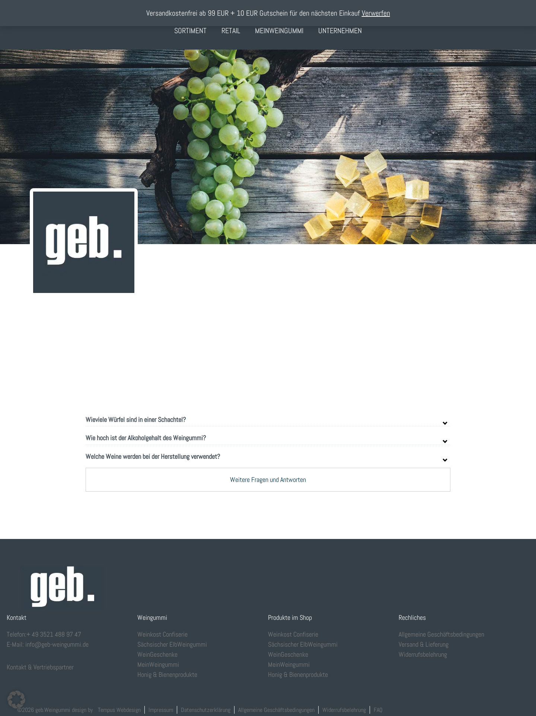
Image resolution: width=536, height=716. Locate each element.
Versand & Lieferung (424, 644)
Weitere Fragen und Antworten (268, 480)
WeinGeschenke (157, 654)
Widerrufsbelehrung (423, 654)
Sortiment (190, 30)
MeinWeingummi (279, 30)
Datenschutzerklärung (205, 710)
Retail (230, 30)
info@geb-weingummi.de (57, 644)
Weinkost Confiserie (162, 634)
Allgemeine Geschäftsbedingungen (441, 634)
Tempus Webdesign (119, 710)
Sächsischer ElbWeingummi (172, 644)
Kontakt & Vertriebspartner (40, 667)
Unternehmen (340, 30)
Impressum (161, 710)
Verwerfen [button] (376, 13)
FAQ (378, 710)
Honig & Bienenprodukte (167, 674)
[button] (16, 699)
